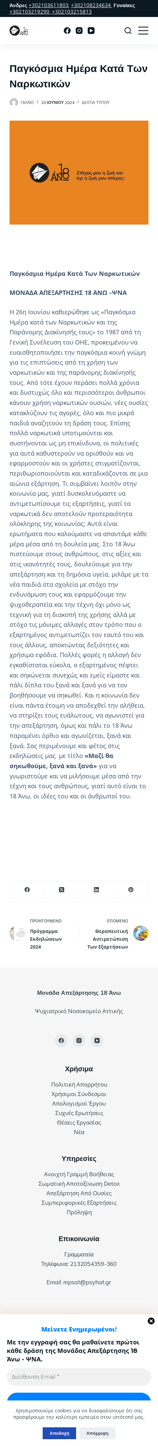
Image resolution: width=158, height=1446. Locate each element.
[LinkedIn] (96, 889)
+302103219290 (30, 11)
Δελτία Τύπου (96, 102)
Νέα (79, 1132)
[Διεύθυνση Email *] (79, 1377)
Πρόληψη (79, 1212)
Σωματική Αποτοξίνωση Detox (79, 1183)
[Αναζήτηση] (128, 30)
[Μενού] (143, 30)
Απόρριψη (97, 1433)
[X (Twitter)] (61, 889)
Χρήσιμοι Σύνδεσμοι (79, 1094)
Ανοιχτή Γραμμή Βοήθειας (79, 1174)
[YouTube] (91, 30)
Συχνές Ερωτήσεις (79, 1113)
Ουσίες (102, 1193)
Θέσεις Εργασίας (79, 1122)
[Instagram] (79, 30)
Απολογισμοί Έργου (79, 1103)
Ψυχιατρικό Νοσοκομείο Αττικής (79, 1011)
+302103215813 (72, 11)
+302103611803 (49, 5)
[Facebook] (67, 30)
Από (87, 1193)
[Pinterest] (131, 889)
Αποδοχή (59, 1433)
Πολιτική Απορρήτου (79, 1084)
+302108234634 (91, 5)
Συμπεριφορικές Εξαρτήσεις (79, 1202)
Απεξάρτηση (63, 1193)
